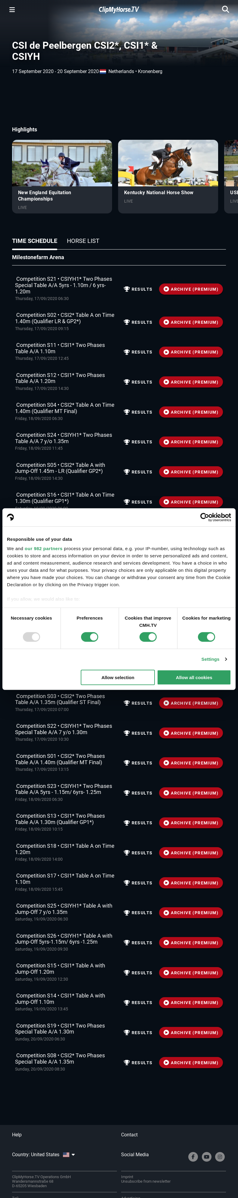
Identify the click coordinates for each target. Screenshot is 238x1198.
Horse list (83, 240)
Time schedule (34, 240)
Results (138, 289)
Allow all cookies (194, 677)
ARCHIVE (191, 289)
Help (17, 1135)
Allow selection (118, 677)
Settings (211, 659)
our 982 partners (44, 548)
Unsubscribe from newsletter (146, 1181)
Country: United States (43, 1154)
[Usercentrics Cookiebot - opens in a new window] (204, 517)
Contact (129, 1135)
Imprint (127, 1177)
